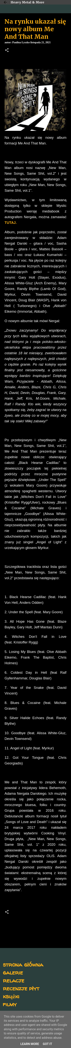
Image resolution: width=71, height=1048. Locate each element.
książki (11, 996)
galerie (13, 972)
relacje (13, 980)
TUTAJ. (11, 223)
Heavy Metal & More (27, 2)
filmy (10, 1004)
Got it (47, 1044)
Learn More (29, 1044)
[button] (7, 50)
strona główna (23, 964)
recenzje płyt (21, 988)
